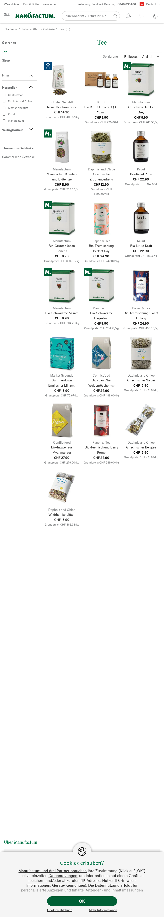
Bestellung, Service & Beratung (106, 4)
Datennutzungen (62, 875)
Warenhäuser (12, 4)
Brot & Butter (31, 4)
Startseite (10, 29)
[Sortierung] (141, 56)
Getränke (49, 29)
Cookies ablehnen (59, 910)
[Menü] (7, 16)
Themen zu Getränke (17, 148)
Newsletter (49, 4)
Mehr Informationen (103, 910)
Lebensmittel (30, 29)
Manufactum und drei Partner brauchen (52, 870)
